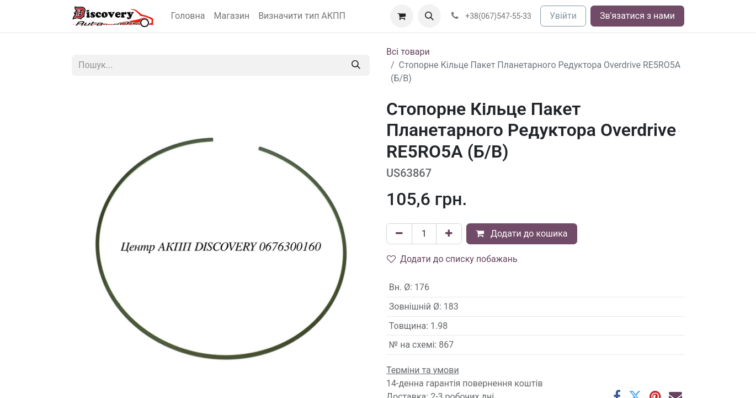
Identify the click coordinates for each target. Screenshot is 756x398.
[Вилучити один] (399, 233)
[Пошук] (356, 65)
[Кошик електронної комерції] (401, 16)
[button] (429, 16)
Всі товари (408, 51)
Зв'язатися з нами (637, 16)
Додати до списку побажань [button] (452, 259)
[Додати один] (449, 233)
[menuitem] (188, 16)
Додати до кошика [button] (522, 233)
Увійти (563, 16)
